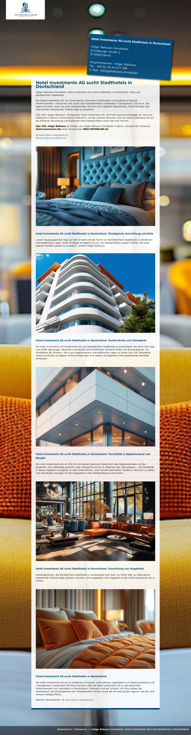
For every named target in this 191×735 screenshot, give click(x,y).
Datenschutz (64, 729)
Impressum (80, 729)
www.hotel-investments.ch (53, 135)
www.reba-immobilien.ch (52, 138)
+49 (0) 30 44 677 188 (111, 67)
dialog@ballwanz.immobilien (119, 72)
